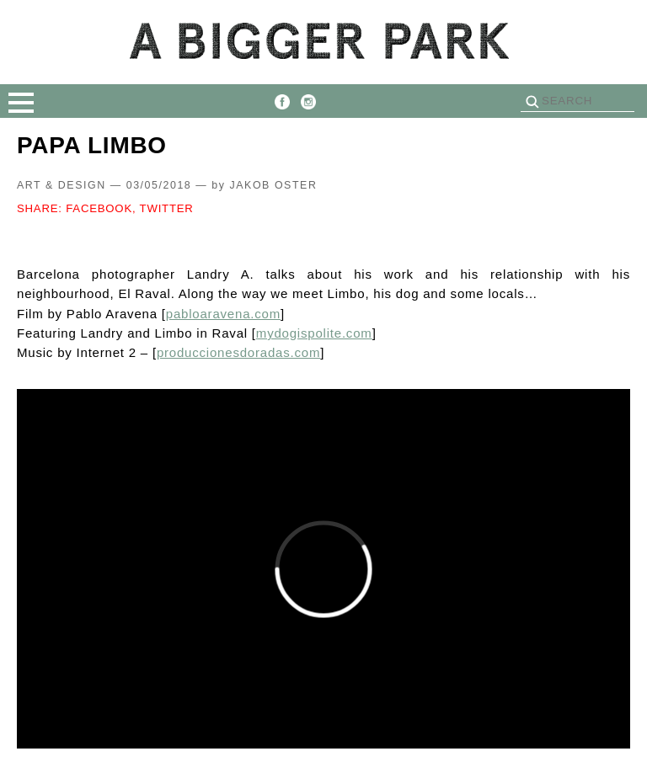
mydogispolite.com (314, 333)
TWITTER (167, 208)
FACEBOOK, (101, 208)
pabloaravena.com (223, 313)
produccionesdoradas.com (238, 352)
